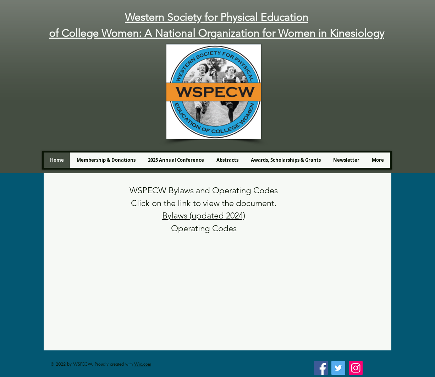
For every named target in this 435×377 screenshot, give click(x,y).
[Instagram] (356, 368)
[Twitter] (338, 368)
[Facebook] (321, 368)
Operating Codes (204, 228)
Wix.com (142, 364)
